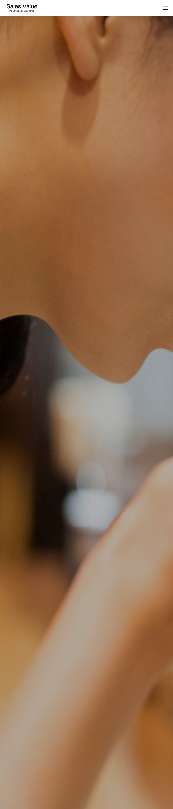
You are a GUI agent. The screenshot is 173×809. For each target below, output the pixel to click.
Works (29, 788)
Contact (88, 788)
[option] (86, 89)
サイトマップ (136, 788)
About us (10, 788)
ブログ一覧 (110, 788)
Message (49, 788)
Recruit (69, 788)
